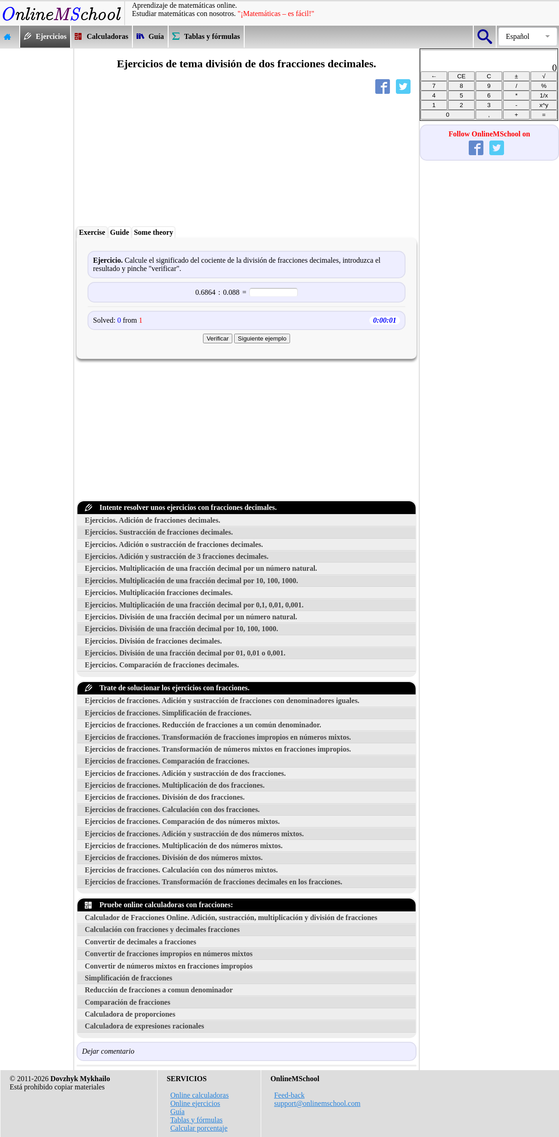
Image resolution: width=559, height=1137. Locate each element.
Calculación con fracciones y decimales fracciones (162, 929)
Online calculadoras (199, 1095)
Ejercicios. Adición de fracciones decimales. (152, 520)
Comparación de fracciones (127, 1002)
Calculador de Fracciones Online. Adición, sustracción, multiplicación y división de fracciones (231, 917)
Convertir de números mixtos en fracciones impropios (168, 966)
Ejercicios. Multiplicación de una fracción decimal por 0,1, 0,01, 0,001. (194, 605)
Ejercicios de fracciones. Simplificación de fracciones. (168, 713)
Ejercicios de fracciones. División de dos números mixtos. (174, 857)
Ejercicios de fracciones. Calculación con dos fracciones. (172, 809)
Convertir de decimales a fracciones (140, 942)
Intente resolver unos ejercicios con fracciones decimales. (181, 507)
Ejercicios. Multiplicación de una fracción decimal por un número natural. (201, 568)
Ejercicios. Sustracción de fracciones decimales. (159, 532)
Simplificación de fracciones (128, 978)
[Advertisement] (36, 186)
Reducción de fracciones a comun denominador (159, 990)
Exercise (92, 232)
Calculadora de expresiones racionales (144, 1026)
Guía (177, 1111)
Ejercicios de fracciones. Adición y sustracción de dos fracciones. (185, 773)
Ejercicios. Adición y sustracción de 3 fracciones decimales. (177, 556)
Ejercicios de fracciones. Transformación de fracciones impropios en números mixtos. (218, 737)
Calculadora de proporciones (130, 1014)
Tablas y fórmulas (196, 1120)
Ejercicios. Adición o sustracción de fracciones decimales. (174, 544)
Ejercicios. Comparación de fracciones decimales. (162, 665)
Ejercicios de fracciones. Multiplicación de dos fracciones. (175, 785)
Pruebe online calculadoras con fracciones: (159, 905)
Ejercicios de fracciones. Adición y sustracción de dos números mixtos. (194, 834)
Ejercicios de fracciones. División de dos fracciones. (165, 797)
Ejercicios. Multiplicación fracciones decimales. (159, 592)
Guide (119, 232)
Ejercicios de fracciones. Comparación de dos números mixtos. (182, 821)
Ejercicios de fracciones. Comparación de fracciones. (167, 761)
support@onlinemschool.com (317, 1103)
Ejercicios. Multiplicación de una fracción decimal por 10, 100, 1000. (191, 581)
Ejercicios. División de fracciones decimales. (153, 641)
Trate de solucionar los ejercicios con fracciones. (167, 688)
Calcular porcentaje (199, 1128)
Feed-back (289, 1095)
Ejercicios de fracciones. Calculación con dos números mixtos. (181, 870)
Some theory (153, 232)
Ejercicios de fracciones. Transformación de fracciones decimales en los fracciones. (213, 882)
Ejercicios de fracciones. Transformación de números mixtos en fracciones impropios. (218, 749)
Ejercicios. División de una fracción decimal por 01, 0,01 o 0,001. (185, 653)
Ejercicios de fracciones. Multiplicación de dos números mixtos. (184, 846)
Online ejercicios (195, 1103)
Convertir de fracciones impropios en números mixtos (168, 954)
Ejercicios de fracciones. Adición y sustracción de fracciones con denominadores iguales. (222, 700)
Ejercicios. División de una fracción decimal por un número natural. (191, 617)
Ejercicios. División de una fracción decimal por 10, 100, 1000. (181, 629)
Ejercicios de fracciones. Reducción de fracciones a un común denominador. (203, 725)
